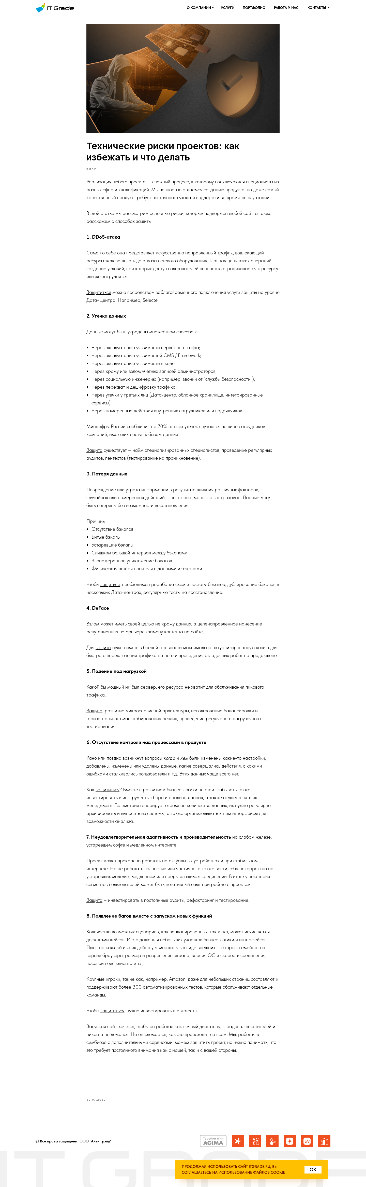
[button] (199, 7)
